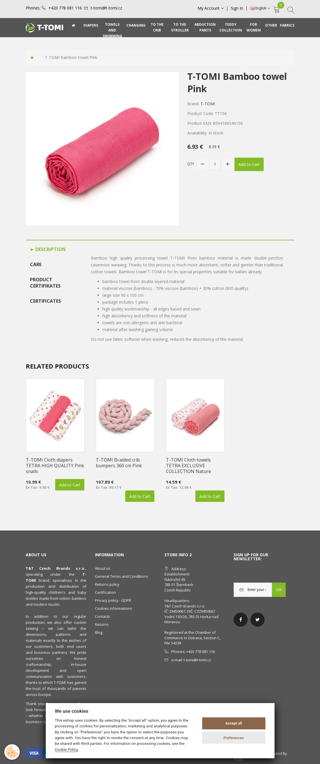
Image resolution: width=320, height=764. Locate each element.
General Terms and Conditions (121, 576)
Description (50, 249)
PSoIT (238, 759)
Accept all (233, 723)
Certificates (45, 301)
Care (35, 264)
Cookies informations (113, 608)
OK (279, 589)
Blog (98, 632)
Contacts (102, 616)
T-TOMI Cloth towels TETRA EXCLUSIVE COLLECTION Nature (188, 465)
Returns (102, 624)
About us (102, 568)
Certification (105, 592)
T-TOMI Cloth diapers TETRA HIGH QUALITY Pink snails (55, 465)
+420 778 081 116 (65, 8)
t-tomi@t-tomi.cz (106, 8)
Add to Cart (249, 164)
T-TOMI (207, 103)
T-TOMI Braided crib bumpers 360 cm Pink (119, 463)
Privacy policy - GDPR (113, 600)
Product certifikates (45, 282)
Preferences (233, 738)
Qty (190, 163)
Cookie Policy (66, 749)
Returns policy (107, 584)
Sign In (237, 8)
